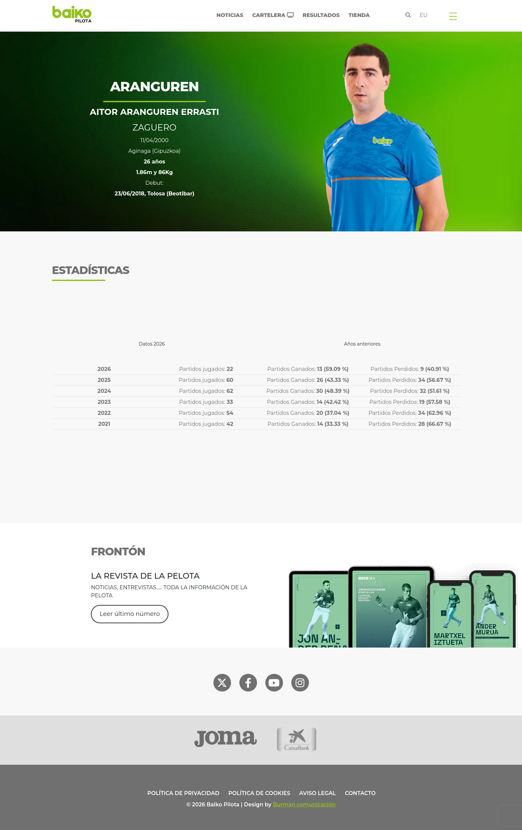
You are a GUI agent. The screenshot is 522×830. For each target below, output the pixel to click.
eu (423, 15)
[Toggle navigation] (453, 16)
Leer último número (130, 614)
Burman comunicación (304, 804)
